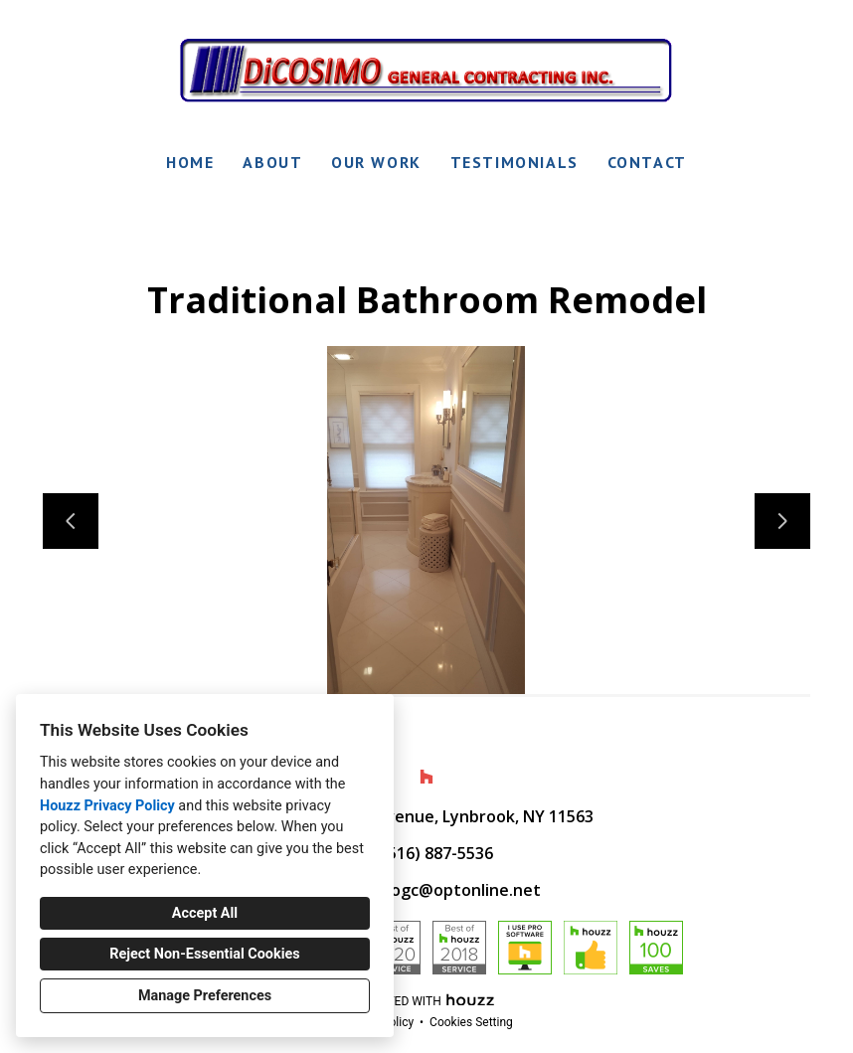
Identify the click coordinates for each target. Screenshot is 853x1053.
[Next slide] (782, 521)
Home (190, 162)
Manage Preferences (204, 995)
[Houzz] (426, 777)
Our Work (376, 162)
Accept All (205, 913)
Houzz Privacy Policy (107, 805)
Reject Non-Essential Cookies (204, 954)
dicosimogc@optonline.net (437, 890)
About (272, 162)
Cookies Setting (471, 1022)
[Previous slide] (70, 521)
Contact (647, 162)
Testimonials (514, 162)
